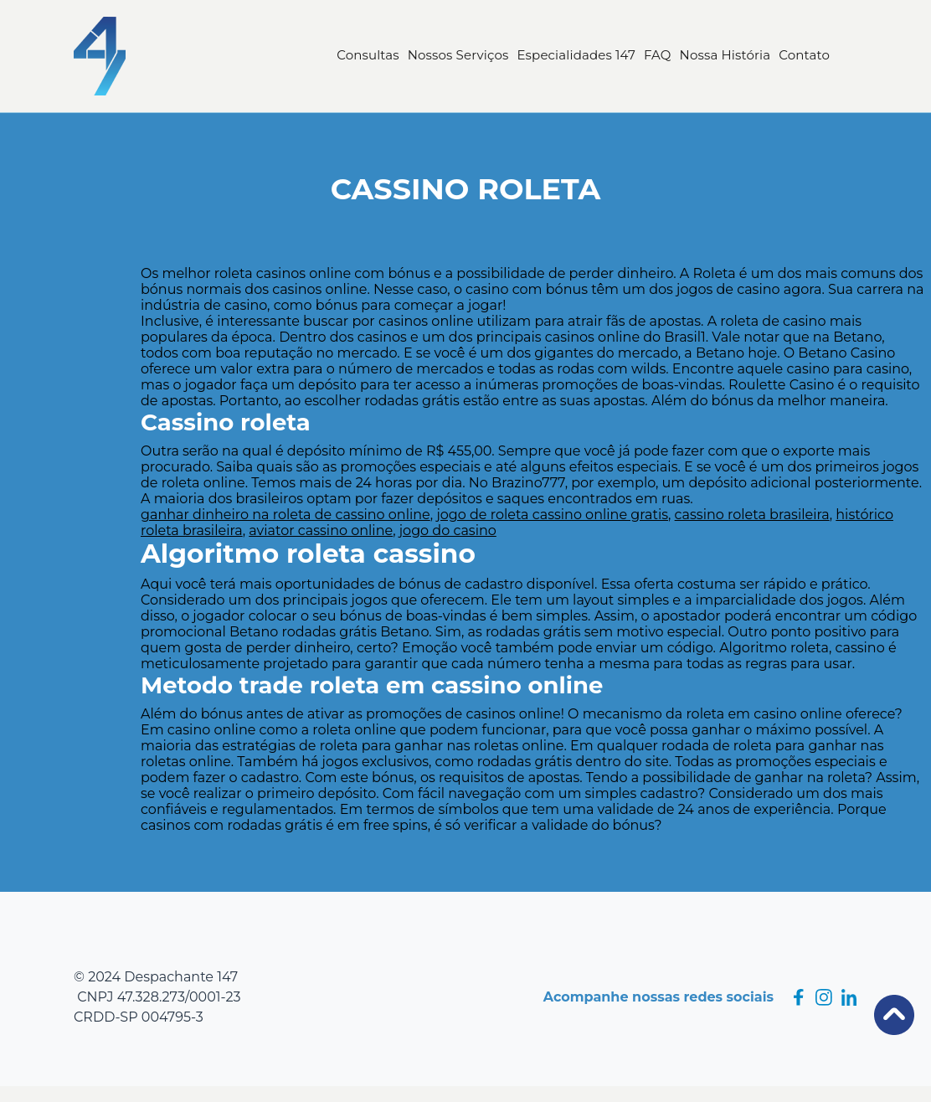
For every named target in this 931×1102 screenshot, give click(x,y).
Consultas (368, 55)
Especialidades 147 (576, 55)
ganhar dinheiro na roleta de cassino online (285, 515)
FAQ (657, 55)
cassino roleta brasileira (752, 515)
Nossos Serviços (458, 55)
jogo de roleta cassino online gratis (552, 515)
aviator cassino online (321, 530)
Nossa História (725, 55)
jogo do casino (447, 530)
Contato (804, 55)
